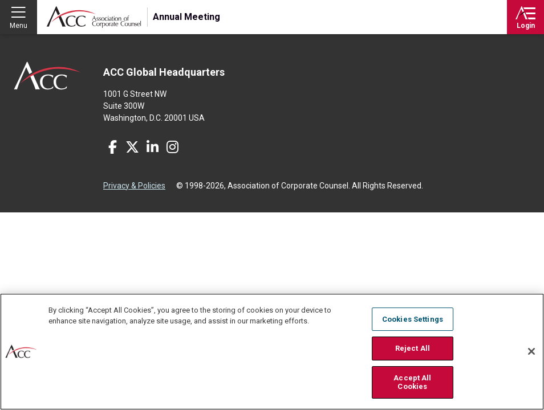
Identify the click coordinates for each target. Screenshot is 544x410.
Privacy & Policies (134, 185)
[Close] (531, 351)
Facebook (112, 147)
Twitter (132, 147)
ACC (47, 76)
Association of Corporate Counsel (94, 17)
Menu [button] (18, 26)
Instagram (172, 147)
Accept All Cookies (412, 383)
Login (526, 26)
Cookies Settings (412, 319)
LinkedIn (152, 147)
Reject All (412, 349)
